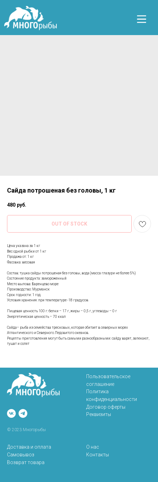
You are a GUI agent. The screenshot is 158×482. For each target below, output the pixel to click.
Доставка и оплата (29, 447)
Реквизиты (98, 414)
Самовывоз (20, 454)
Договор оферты (105, 407)
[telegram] (23, 413)
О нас (92, 447)
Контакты (97, 454)
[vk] (11, 413)
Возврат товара (25, 462)
